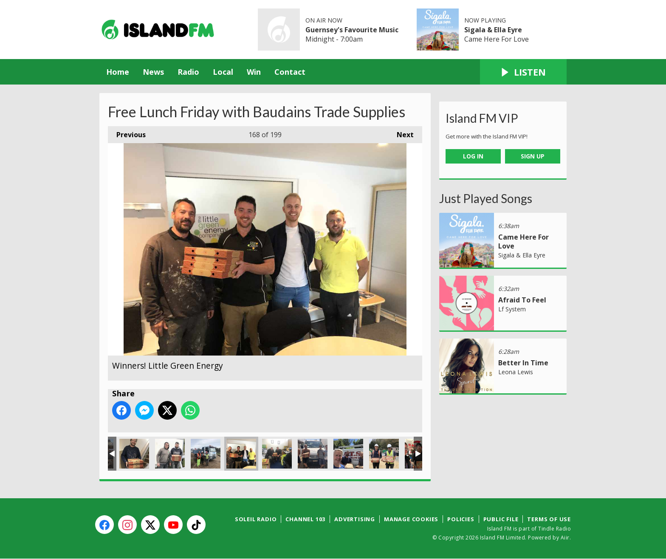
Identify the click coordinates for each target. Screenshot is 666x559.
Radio (188, 72)
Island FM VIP (482, 118)
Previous (127, 132)
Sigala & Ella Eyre (493, 30)
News (153, 72)
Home (117, 72)
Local (223, 72)
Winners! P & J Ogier (312, 454)
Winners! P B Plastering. (134, 454)
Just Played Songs (485, 198)
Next (401, 132)
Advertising (354, 519)
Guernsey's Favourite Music (351, 30)
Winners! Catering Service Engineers (277, 454)
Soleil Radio (256, 519)
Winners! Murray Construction (170, 454)
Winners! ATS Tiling (348, 454)
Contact (289, 72)
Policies (460, 519)
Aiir (565, 537)
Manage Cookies (411, 519)
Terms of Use (549, 519)
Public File (501, 519)
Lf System (512, 309)
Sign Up (533, 156)
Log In (473, 156)
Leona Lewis (515, 372)
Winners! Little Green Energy (241, 454)
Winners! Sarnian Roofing (384, 454)
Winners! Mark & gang (205, 454)
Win (254, 72)
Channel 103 (305, 519)
